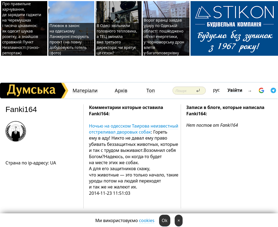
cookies (146, 220)
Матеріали (85, 90)
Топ (151, 90)
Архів (121, 90)
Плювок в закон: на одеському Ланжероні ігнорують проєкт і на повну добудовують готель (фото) (69, 39)
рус (216, 90)
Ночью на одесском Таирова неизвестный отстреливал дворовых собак (133, 129)
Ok (165, 220)
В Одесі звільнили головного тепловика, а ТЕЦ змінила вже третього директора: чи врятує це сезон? (116, 39)
